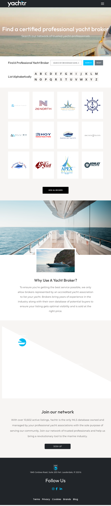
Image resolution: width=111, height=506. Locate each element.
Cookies (56, 499)
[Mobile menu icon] (102, 3)
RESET (99, 63)
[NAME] (66, 63)
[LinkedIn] (61, 489)
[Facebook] (58, 489)
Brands (67, 499)
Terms (36, 499)
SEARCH (88, 63)
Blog (75, 499)
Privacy (46, 499)
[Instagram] (54, 489)
